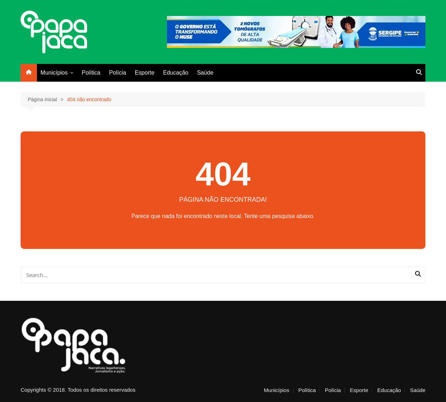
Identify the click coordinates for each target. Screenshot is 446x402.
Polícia (117, 73)
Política (91, 73)
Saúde (205, 73)
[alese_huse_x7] (296, 31)
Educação (175, 73)
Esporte (144, 73)
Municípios (53, 73)
